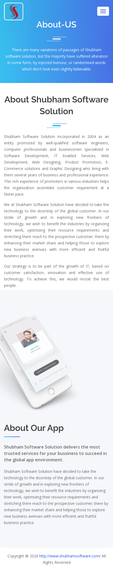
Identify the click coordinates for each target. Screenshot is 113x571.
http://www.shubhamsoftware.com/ (70, 555)
